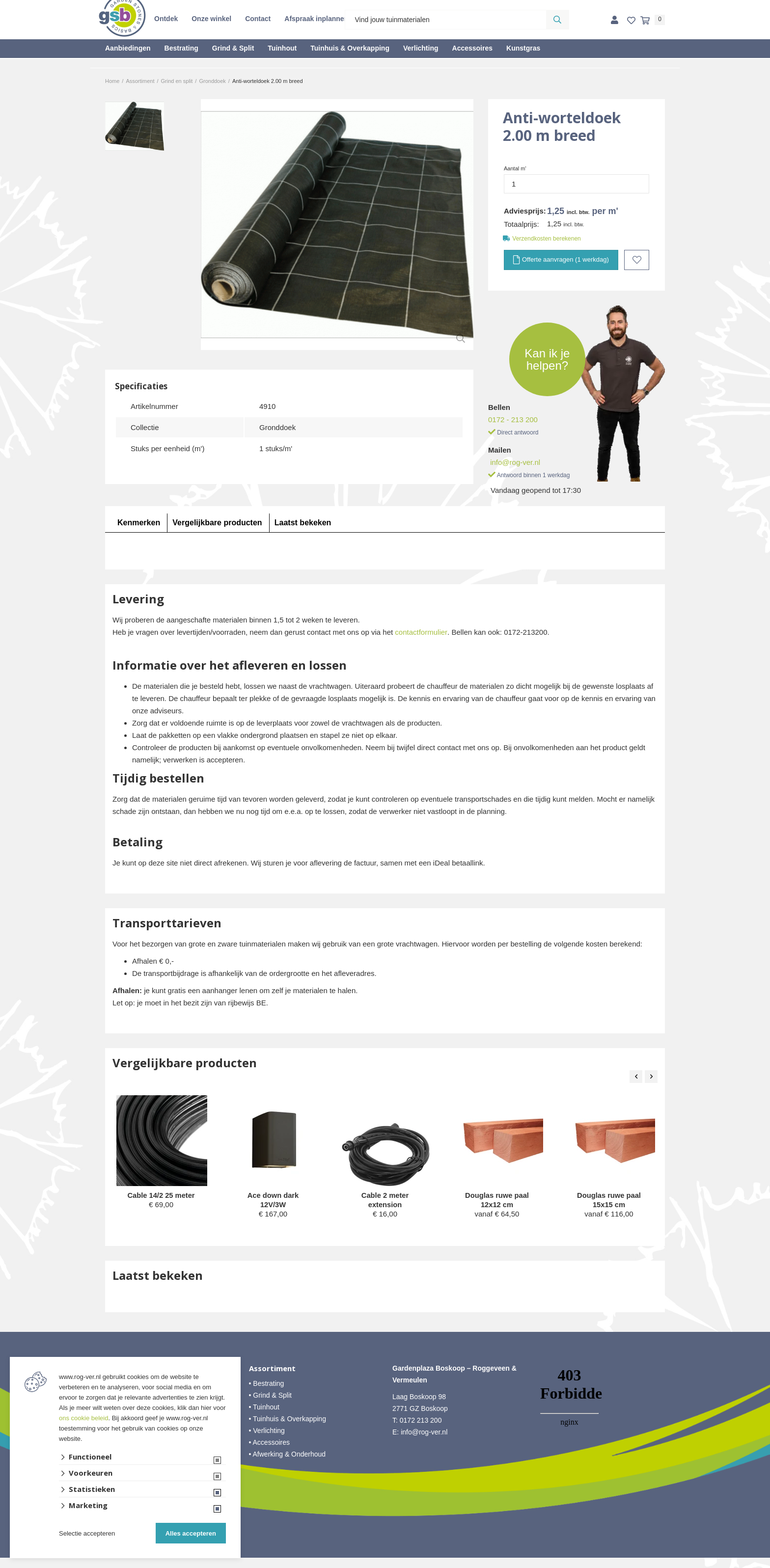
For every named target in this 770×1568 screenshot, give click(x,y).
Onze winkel (211, 19)
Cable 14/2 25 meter (161, 1195)
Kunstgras (523, 48)
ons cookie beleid (83, 1418)
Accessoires (472, 48)
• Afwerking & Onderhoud (287, 1464)
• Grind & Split (270, 1405)
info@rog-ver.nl (515, 462)
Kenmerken (138, 522)
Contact (258, 19)
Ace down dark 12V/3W (273, 1200)
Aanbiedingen (128, 48)
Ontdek (166, 19)
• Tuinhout (264, 1417)
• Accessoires (269, 1453)
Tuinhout (282, 48)
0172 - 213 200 (513, 419)
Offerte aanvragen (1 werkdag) (560, 260)
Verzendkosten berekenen (546, 238)
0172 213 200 (421, 1430)
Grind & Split (233, 48)
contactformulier (421, 631)
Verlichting (421, 48)
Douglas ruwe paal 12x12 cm (497, 1200)
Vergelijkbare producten (217, 522)
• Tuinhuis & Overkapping (287, 1429)
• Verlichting (267, 1441)
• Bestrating (266, 1394)
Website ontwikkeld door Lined (385, 1564)
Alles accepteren (190, 1533)
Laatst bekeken (303, 522)
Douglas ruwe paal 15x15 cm (609, 1200)
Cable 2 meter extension (385, 1200)
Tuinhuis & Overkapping (349, 48)
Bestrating (181, 48)
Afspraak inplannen (316, 19)
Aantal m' (515, 168)
